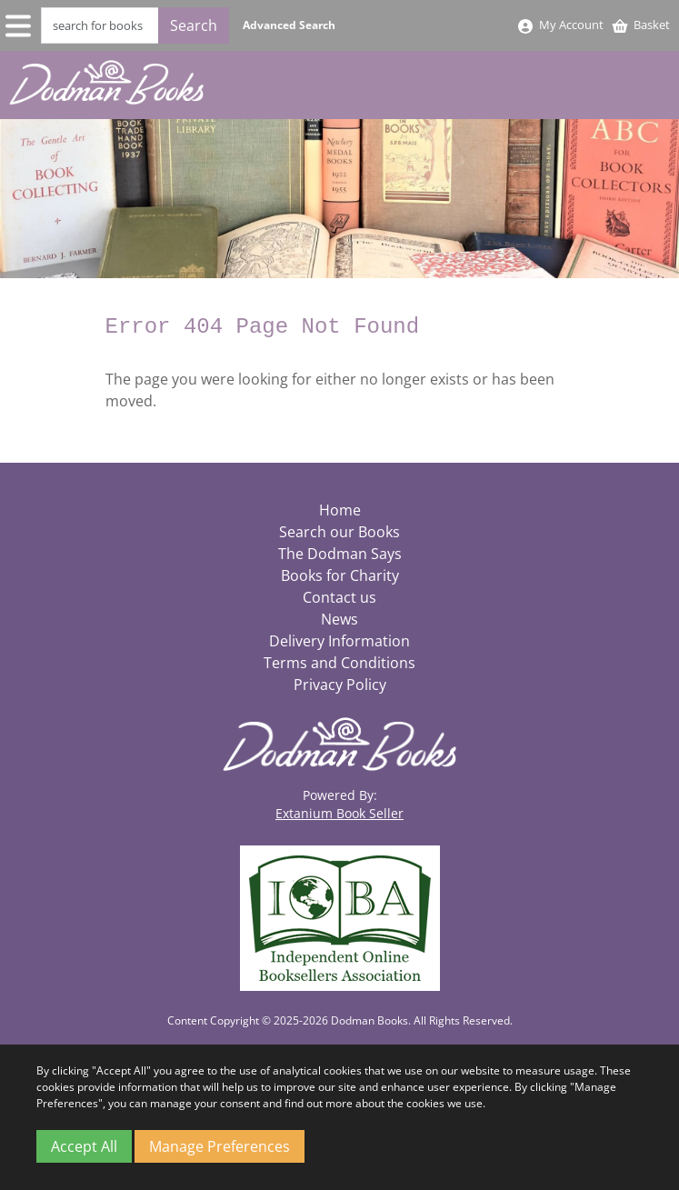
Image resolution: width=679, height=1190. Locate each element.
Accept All (84, 1146)
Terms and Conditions (339, 663)
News (339, 619)
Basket (640, 24)
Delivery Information (339, 641)
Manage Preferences (219, 1146)
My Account (560, 24)
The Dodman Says (340, 554)
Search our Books (339, 532)
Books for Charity (340, 575)
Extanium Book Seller (339, 813)
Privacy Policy (340, 685)
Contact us (339, 597)
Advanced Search (289, 25)
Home (340, 510)
